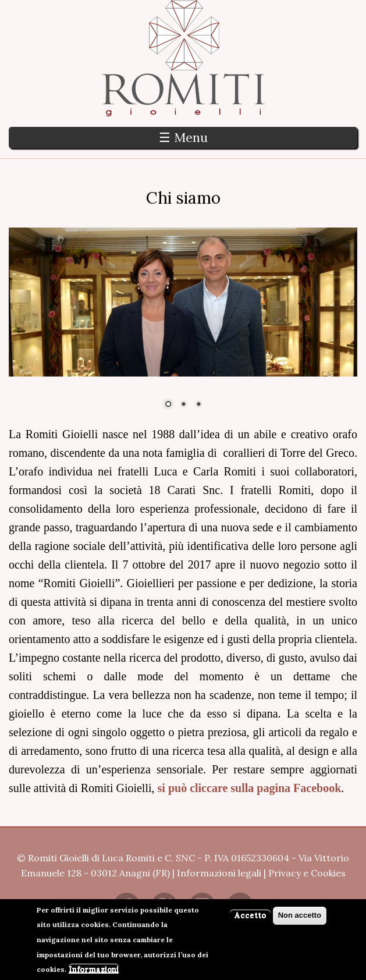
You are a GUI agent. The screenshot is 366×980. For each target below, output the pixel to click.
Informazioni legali (219, 873)
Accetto (250, 919)
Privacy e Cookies (307, 873)
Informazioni (94, 973)
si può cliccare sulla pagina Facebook (250, 788)
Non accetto (299, 918)
